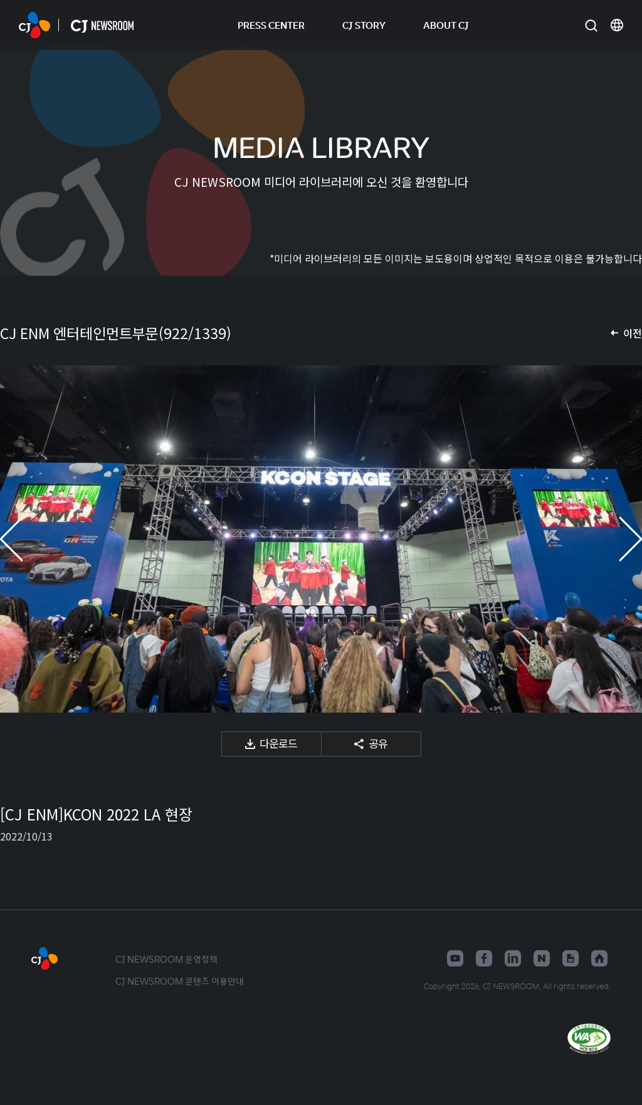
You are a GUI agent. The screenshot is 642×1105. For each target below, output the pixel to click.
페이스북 (484, 958)
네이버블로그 (541, 958)
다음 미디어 (617, 539)
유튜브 (455, 958)
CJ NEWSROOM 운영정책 (166, 959)
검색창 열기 (591, 25)
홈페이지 (599, 958)
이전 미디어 (25, 539)
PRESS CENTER (271, 24)
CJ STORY (364, 24)
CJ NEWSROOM (34, 25)
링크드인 (513, 958)
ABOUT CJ (446, 24)
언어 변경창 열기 (617, 25)
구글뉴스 (570, 958)
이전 (632, 332)
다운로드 (278, 743)
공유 (378, 743)
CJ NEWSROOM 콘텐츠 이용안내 (179, 981)
